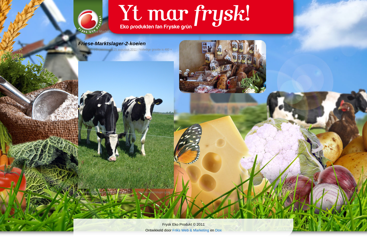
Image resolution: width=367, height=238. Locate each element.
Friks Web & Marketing (190, 230)
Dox (218, 230)
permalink (102, 202)
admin (89, 49)
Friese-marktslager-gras (154, 192)
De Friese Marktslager (98, 31)
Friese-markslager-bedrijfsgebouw (104, 192)
